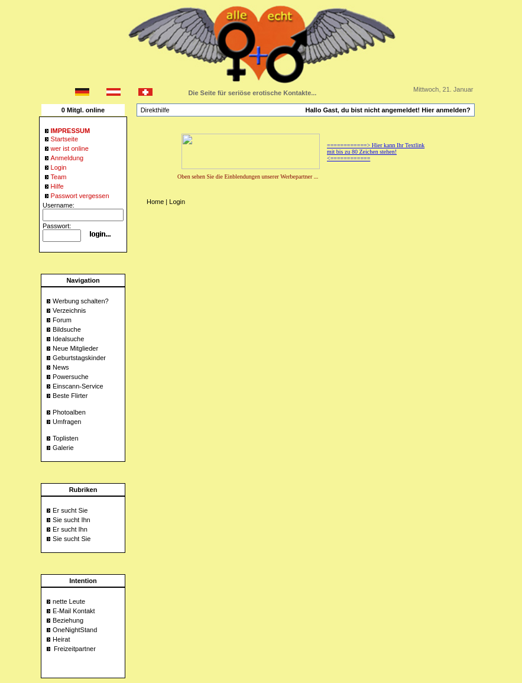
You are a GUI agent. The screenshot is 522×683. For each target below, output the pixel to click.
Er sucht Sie (70, 510)
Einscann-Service (78, 386)
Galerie (63, 447)
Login (177, 201)
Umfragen (67, 421)
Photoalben (69, 412)
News (61, 367)
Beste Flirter (70, 395)
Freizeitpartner (75, 648)
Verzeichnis (69, 310)
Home (155, 201)
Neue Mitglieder (75, 348)
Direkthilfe (155, 110)
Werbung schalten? (81, 301)
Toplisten (65, 438)
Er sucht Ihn (70, 529)
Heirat (61, 639)
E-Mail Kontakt (74, 610)
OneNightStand (75, 629)
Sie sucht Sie (71, 538)
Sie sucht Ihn (71, 519)
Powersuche (71, 376)
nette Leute (69, 601)
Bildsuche (67, 329)
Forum (62, 319)
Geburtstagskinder (79, 357)
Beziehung (68, 620)
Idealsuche (68, 338)
